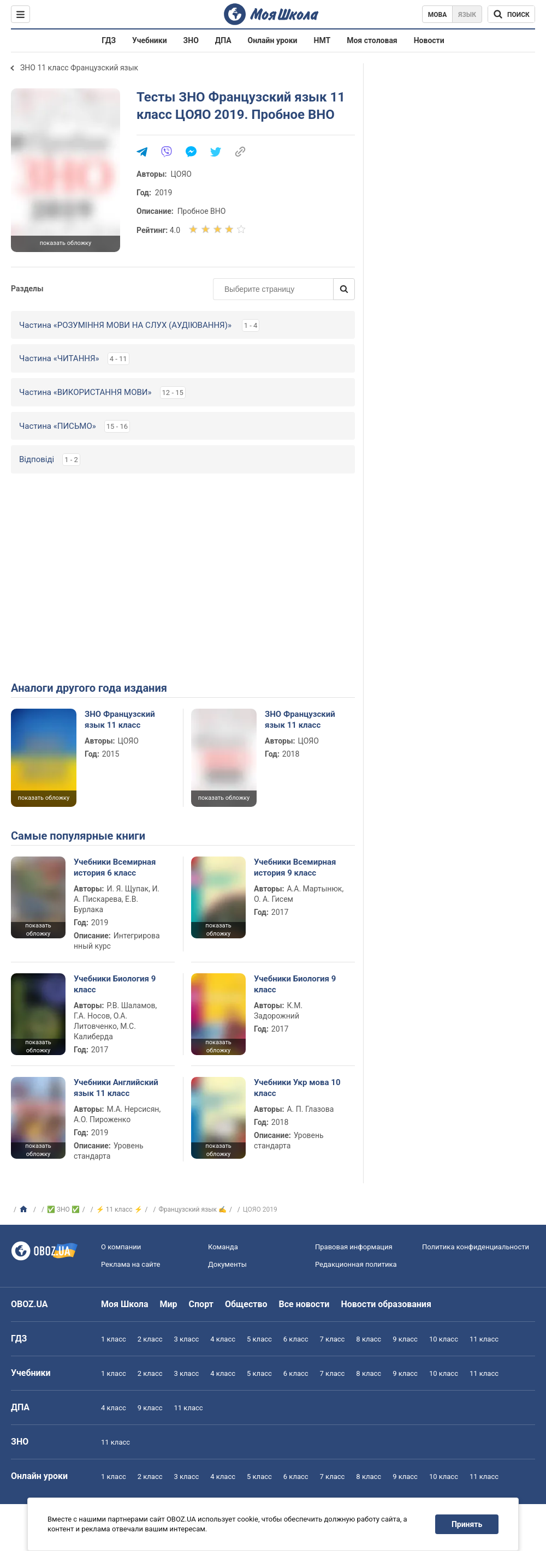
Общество (246, 1304)
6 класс (295, 1339)
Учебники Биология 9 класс (115, 984)
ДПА (223, 40)
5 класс (259, 1339)
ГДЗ (109, 40)
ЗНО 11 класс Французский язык (79, 67)
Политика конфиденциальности (475, 1247)
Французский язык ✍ (193, 1209)
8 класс (368, 1339)
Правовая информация (354, 1247)
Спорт (201, 1304)
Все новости (304, 1304)
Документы (227, 1264)
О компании (121, 1247)
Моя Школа (125, 1304)
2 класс (150, 1339)
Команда (223, 1247)
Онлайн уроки (273, 40)
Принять (467, 1524)
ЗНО (191, 40)
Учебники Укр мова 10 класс (297, 1087)
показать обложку (65, 243)
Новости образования (386, 1304)
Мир (168, 1304)
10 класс (443, 1339)
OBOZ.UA (29, 1304)
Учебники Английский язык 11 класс (116, 1087)
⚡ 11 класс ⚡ (119, 1209)
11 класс (484, 1339)
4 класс (222, 1339)
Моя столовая (372, 40)
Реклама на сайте (130, 1264)
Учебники (149, 40)
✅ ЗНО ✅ (63, 1209)
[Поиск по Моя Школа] (511, 14)
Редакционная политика (356, 1264)
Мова (437, 15)
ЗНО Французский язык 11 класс (120, 719)
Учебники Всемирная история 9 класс (295, 867)
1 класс (113, 1339)
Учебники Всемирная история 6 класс (115, 867)
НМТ (322, 40)
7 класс (332, 1339)
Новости (429, 40)
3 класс (186, 1339)
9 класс (405, 1339)
